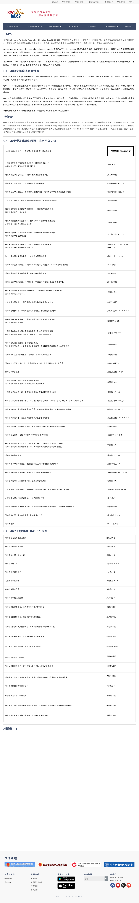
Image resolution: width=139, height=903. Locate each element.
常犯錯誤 (8, 882)
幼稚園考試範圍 (37, 882)
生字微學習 (9, 878)
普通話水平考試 (14, 26)
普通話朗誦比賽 (35, 26)
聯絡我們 (109, 2)
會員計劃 (34, 890)
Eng (131, 2)
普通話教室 (95, 2)
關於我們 (128, 26)
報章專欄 (80, 2)
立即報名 (34, 878)
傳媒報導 (66, 2)
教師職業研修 (112, 26)
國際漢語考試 (55, 26)
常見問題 (121, 2)
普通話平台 (93, 26)
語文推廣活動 (75, 26)
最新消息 (55, 2)
